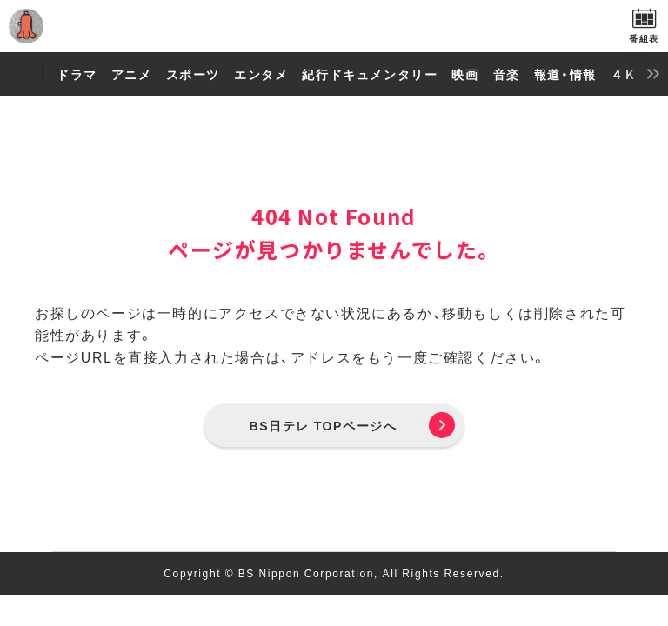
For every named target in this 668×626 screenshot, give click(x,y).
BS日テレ (334, 26)
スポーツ (193, 74)
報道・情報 (565, 74)
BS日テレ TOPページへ (323, 425)
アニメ (131, 74)
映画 (464, 74)
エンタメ (261, 74)
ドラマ (77, 74)
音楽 (506, 74)
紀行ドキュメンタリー (370, 74)
